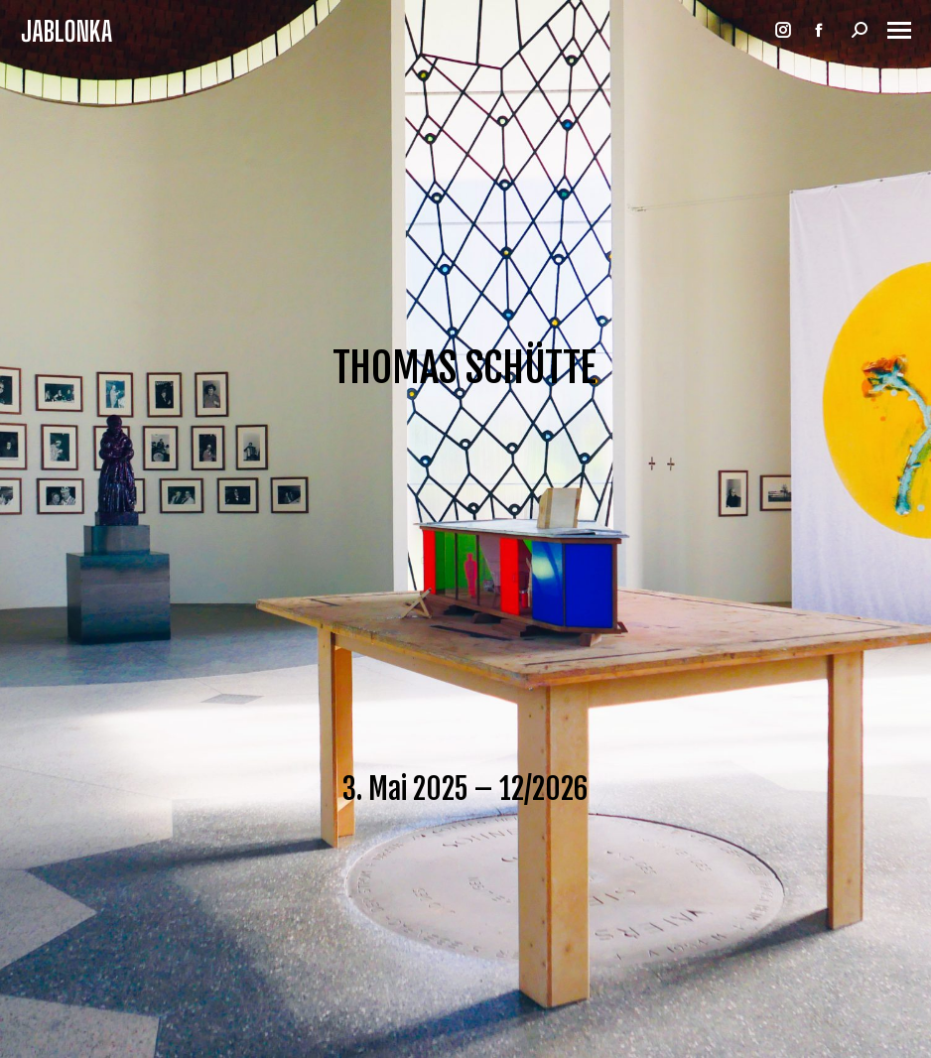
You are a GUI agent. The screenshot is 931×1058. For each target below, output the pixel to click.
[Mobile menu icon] (899, 30)
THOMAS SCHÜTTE (464, 367)
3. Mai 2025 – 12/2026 (465, 789)
